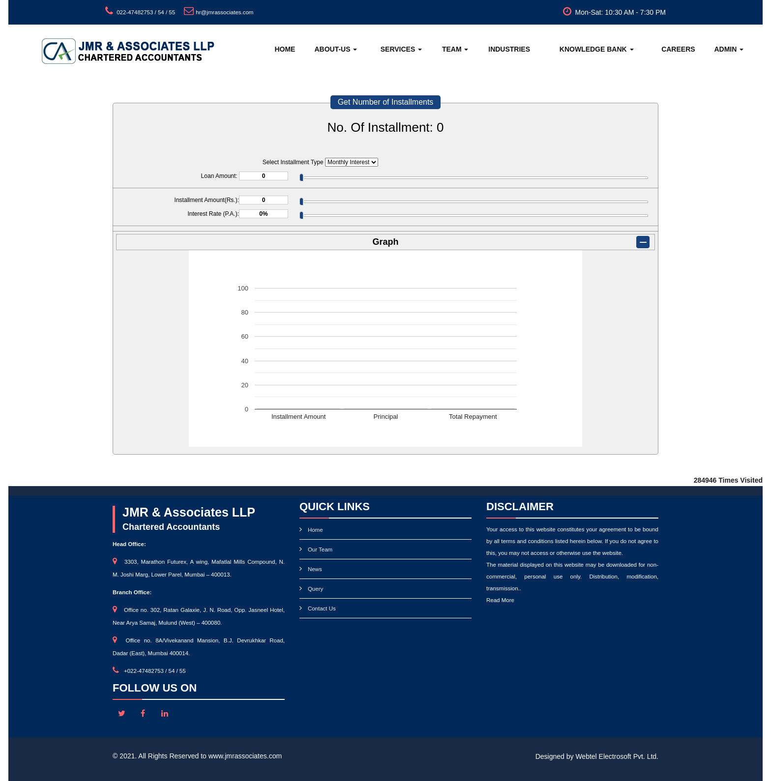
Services (401, 49)
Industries (509, 49)
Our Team (320, 549)
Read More (500, 600)
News (315, 569)
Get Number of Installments (386, 102)
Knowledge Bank (597, 49)
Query (315, 589)
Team (455, 49)
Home (284, 49)
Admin (728, 49)
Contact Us (322, 608)
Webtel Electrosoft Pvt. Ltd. (616, 756)
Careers (678, 49)
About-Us (335, 49)
